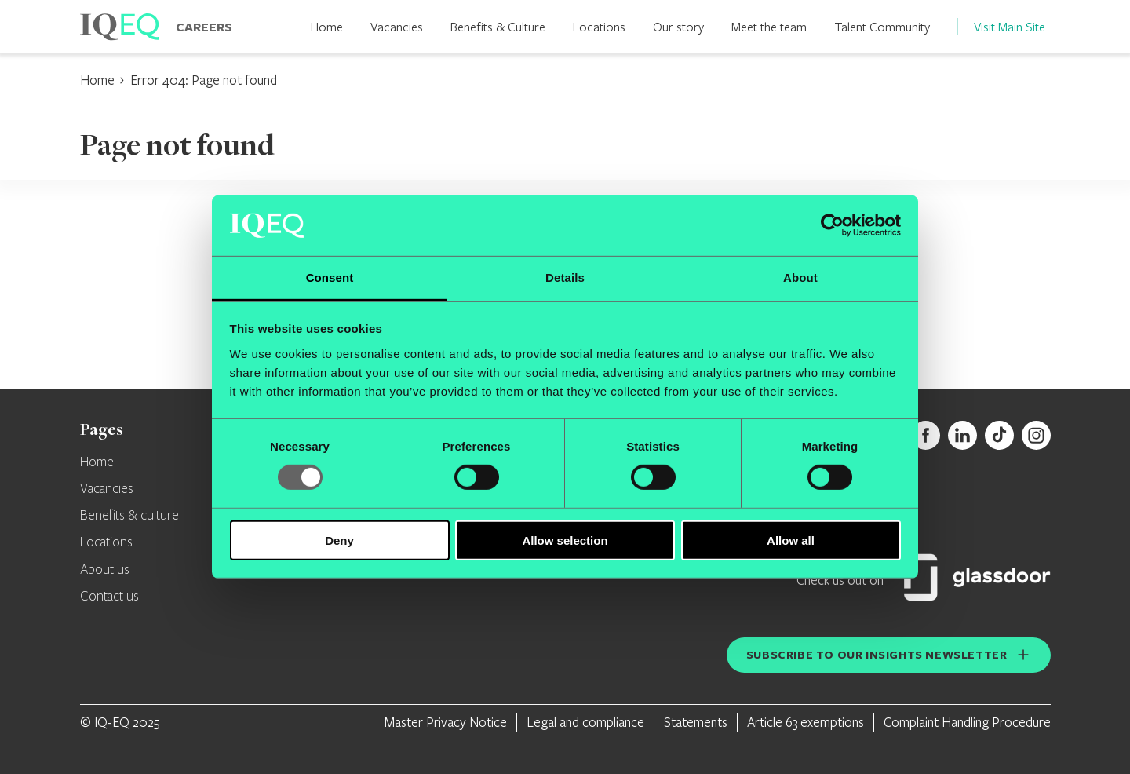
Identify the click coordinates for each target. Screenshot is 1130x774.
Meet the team (769, 26)
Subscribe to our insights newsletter (877, 654)
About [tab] (800, 277)
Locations (599, 26)
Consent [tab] (330, 277)
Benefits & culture (129, 516)
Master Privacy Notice (446, 722)
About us (104, 570)
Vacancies (396, 26)
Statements (695, 722)
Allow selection (564, 539)
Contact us (109, 596)
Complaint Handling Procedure (967, 722)
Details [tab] (565, 277)
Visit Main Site (1009, 26)
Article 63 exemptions (805, 722)
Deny (339, 539)
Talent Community (882, 26)
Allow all (791, 539)
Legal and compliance (585, 722)
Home (327, 26)
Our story (678, 26)
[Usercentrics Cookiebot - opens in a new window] (832, 225)
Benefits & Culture (497, 26)
